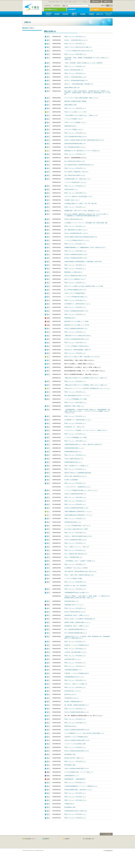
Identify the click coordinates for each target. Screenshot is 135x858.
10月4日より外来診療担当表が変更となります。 (76, 254)
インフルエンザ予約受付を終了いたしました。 (76, 182)
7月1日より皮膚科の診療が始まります (73, 458)
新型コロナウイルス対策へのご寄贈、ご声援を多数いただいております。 (82, 356)
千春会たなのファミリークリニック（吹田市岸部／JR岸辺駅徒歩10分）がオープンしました (87, 388)
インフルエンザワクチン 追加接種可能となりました (77, 486)
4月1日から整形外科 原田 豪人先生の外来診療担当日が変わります (80, 237)
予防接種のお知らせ (69, 803)
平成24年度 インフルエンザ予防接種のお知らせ (76, 736)
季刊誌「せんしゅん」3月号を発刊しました (75, 793)
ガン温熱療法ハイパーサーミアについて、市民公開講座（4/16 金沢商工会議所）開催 (85, 222)
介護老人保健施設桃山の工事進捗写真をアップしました (78, 511)
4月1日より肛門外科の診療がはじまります (75, 611)
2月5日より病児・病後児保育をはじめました (75, 476)
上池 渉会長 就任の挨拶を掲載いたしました (75, 652)
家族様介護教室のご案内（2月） (72, 87)
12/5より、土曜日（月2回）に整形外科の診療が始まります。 (79, 575)
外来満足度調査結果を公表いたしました (74, 676)
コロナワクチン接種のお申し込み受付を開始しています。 (78, 196)
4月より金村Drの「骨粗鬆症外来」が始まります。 (76, 171)
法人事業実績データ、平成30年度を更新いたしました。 (78, 419)
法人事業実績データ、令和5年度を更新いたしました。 (78, 303)
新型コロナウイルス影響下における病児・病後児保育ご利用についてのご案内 (83, 286)
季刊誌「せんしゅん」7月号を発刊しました (75, 66)
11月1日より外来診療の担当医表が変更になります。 (77, 729)
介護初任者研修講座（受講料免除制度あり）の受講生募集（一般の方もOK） (83, 261)
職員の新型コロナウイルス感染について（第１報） (77, 325)
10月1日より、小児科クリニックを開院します (75, 684)
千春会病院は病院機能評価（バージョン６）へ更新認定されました (81, 786)
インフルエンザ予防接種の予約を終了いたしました (77, 240)
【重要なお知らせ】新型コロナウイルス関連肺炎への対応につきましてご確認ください (85, 378)
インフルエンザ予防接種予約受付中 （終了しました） (77, 525)
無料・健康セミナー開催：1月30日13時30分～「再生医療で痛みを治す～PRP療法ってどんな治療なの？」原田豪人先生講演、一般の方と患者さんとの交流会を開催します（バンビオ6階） (87, 92)
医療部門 (78, 9)
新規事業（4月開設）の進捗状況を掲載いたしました (77, 622)
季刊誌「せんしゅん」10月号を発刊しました (75, 54)
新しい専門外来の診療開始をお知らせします (75, 289)
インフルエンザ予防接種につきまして (73, 119)
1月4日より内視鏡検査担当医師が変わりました (76, 328)
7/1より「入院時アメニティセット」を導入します (76, 546)
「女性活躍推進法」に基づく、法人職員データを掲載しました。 (80, 561)
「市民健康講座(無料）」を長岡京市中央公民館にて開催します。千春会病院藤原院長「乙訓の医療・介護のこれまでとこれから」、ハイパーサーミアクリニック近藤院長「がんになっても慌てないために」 (87, 411)
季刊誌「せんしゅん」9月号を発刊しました (75, 747)
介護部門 (101, 9)
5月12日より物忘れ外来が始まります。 (74, 219)
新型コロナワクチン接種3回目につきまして (75, 279)
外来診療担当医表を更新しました (72, 522)
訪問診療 (91, 14)
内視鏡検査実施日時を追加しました (73, 451)
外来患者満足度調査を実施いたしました (74, 448)
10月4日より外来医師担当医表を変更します (75, 493)
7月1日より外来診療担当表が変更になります (75, 539)
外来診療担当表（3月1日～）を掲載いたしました (76, 626)
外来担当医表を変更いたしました (72, 659)
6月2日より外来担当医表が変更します (73, 70)
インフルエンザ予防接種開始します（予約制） (76, 399)
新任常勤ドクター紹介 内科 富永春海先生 (75, 585)
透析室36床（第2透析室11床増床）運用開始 (75, 101)
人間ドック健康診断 (74, 14)
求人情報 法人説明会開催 (71, 479)
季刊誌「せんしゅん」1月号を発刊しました (75, 43)
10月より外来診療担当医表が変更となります (75, 136)
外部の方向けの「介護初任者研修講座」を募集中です (77, 349)
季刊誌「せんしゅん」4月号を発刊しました (75, 36)
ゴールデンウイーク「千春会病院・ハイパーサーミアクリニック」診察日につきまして (85, 430)
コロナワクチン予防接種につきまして (73, 129)
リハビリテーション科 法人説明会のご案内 (75, 743)
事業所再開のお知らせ (69, 318)
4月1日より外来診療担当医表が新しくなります (76, 233)
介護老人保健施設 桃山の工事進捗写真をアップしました (78, 515)
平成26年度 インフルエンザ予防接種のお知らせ (76, 645)
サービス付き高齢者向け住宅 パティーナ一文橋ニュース (78, 772)
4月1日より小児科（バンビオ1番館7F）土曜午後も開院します (79, 618)
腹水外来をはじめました (70, 694)
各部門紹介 (65, 14)
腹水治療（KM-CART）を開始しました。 (74, 758)
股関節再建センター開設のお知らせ (73, 272)
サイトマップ (56, 5)
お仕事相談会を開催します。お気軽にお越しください (77, 179)
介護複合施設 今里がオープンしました (73, 604)
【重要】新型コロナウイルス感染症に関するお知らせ (77, 335)
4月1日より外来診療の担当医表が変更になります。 (77, 712)
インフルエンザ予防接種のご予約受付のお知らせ (77, 346)
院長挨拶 (57, 14)
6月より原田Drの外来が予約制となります (74, 161)
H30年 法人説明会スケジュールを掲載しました (76, 465)
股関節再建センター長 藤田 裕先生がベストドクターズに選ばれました (82, 150)
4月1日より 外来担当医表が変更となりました (76, 40)
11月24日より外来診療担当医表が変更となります (76, 339)
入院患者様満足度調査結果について (73, 669)
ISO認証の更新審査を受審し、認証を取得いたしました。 (78, 789)
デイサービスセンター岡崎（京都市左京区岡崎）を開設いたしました (81, 97)
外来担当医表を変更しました (71, 601)
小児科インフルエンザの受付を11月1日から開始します (78, 47)
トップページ (47, 5)
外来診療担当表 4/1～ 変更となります (74, 427)
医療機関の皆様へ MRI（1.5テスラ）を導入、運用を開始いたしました (82, 210)
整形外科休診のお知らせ (70, 726)
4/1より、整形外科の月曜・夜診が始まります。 (76, 553)
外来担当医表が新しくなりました (72, 691)
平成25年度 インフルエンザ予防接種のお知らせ (76, 673)
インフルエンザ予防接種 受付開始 (73, 578)
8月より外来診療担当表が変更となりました (75, 147)
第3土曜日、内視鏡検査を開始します (73, 701)
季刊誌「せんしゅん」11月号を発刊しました (75, 722)
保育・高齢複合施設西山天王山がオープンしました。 (77, 395)
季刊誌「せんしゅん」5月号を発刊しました (75, 782)
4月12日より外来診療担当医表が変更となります (76, 311)
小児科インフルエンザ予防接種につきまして (75, 122)
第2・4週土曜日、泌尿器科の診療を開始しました (76, 705)
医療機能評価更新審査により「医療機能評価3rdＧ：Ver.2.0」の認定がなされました (85, 247)
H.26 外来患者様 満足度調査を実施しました (75, 633)
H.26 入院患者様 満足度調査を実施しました (75, 629)
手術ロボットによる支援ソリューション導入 (75, 112)
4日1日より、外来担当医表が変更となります (75, 77)
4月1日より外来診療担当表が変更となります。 (76, 275)
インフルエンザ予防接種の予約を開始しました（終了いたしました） (81, 490)
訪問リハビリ (99, 14)
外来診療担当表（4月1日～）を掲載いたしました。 (77, 615)
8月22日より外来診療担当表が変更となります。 (76, 258)
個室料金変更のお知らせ (70, 126)
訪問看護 (82, 14)
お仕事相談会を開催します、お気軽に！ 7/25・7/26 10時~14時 (80, 203)
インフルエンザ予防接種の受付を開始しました (76, 296)
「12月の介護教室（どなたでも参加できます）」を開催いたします (81, 115)
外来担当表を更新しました (71, 189)
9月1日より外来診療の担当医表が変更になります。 (77, 751)
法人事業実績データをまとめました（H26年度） (76, 568)
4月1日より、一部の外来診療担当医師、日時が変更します (78, 84)
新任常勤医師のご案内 (69, 754)
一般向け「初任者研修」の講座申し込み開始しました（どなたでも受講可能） (83, 63)
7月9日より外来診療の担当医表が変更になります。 (77, 768)
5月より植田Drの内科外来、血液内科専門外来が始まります (79, 164)
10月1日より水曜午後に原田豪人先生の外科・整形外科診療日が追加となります (84, 140)
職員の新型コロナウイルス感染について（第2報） (76, 321)
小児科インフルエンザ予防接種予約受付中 (74, 293)
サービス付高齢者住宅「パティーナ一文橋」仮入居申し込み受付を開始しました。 (84, 733)
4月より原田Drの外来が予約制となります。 (75, 175)
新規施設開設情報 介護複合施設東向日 (74, 779)
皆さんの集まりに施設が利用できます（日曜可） (76, 529)
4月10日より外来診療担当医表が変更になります (76, 508)
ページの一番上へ (106, 834)
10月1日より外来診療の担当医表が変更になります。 (77, 740)
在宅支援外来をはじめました (71, 698)
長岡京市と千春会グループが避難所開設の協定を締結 (77, 472)
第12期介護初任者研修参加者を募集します (75, 143)
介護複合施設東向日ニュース (71, 775)
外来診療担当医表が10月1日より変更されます (75, 810)
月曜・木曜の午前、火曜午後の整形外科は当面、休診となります (80, 571)
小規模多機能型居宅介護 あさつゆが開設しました (76, 592)
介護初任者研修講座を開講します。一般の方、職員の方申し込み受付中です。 (83, 444)
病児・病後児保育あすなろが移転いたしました (76, 229)
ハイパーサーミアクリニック (108, 14)
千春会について (55, 9)
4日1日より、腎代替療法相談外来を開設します (76, 80)
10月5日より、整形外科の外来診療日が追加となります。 (78, 536)
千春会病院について (48, 14)
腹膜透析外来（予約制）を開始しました (74, 406)
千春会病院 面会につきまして (72, 200)
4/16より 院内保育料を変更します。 (73, 557)
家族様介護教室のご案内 (70, 104)
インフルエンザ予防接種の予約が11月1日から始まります (78, 50)
